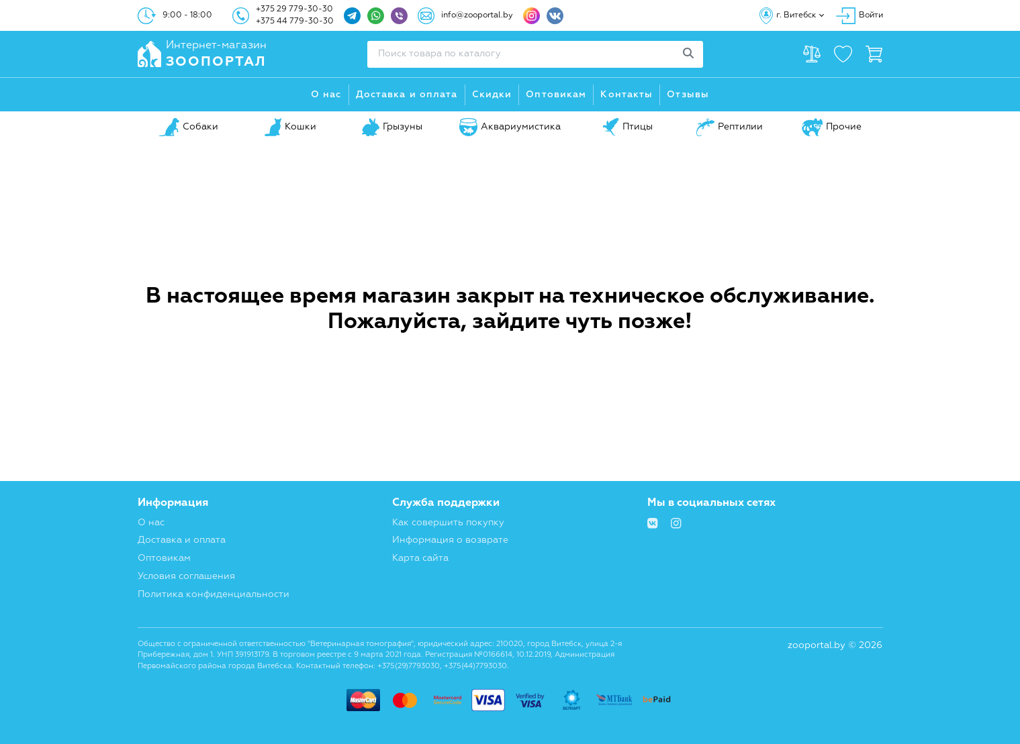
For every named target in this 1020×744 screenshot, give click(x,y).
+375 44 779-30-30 (295, 21)
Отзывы (688, 94)
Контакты (626, 94)
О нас (326, 94)
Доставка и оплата (407, 94)
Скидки (492, 94)
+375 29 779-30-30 (294, 9)
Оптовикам (556, 94)
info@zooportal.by (477, 15)
